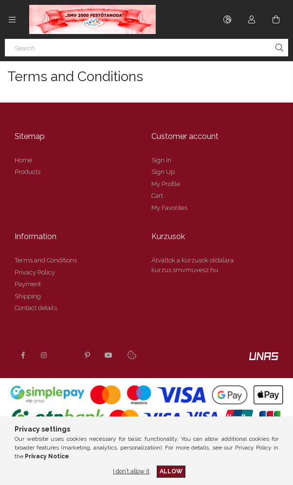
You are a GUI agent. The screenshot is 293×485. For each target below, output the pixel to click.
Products (27, 171)
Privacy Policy (35, 272)
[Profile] (251, 19)
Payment (28, 284)
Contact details (36, 308)
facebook (23, 355)
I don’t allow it (131, 471)
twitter (65, 355)
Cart (157, 195)
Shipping (28, 296)
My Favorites (169, 207)
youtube (108, 355)
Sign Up (163, 171)
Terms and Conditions (46, 260)
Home (23, 160)
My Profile (165, 184)
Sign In (161, 160)
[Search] (146, 47)
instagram (44, 355)
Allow (171, 471)
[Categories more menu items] (12, 19)
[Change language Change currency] (227, 19)
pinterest (87, 355)
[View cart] (276, 19)
